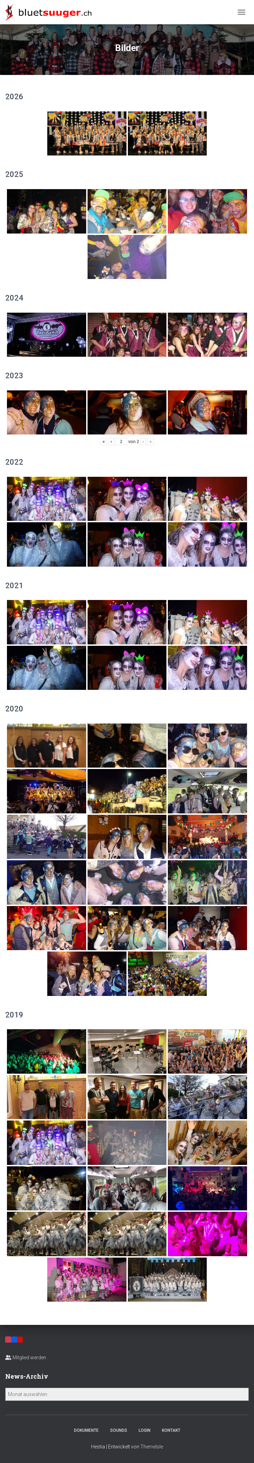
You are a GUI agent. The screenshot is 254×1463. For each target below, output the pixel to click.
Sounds (118, 1430)
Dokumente (86, 1430)
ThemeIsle (151, 1446)
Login (144, 1430)
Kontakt (171, 1430)
